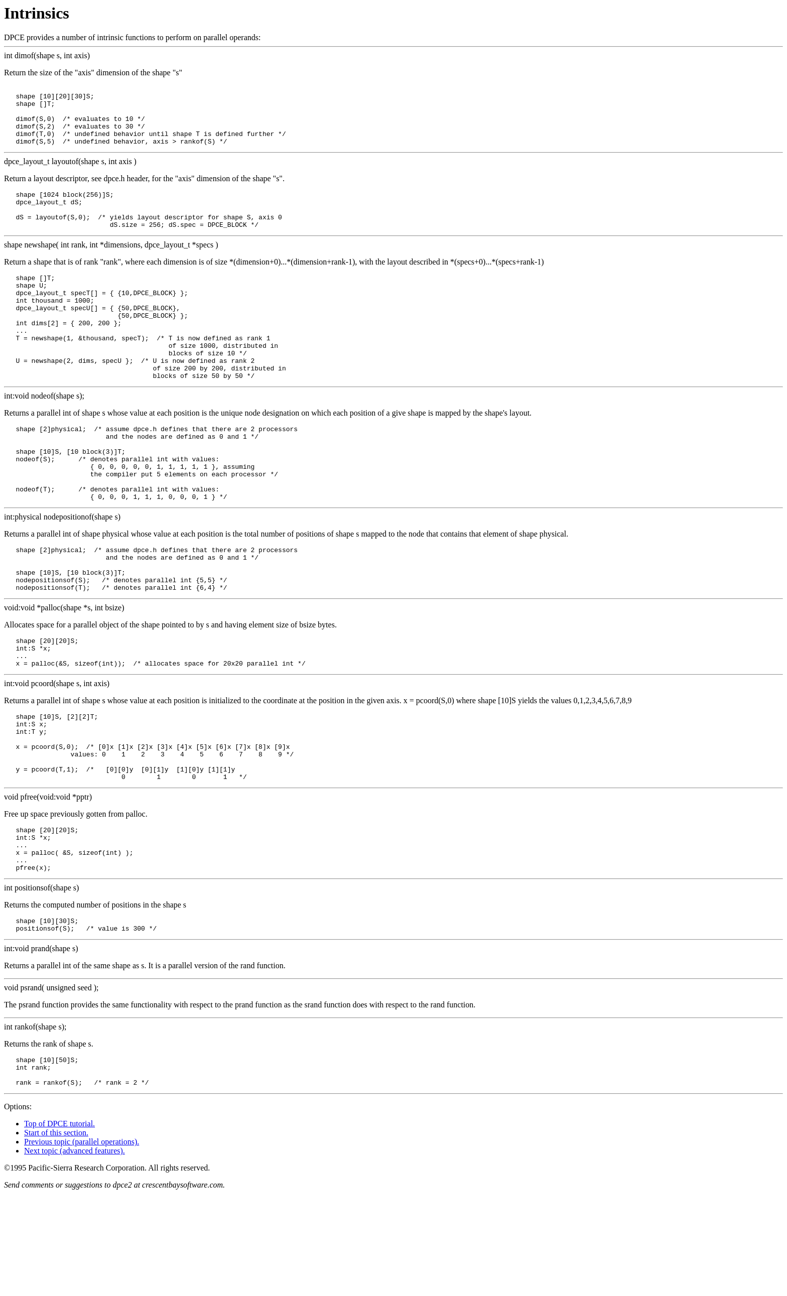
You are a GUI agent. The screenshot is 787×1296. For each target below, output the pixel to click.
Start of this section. (56, 1235)
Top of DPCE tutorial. (59, 1226)
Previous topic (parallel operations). (81, 1244)
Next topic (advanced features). (74, 1253)
